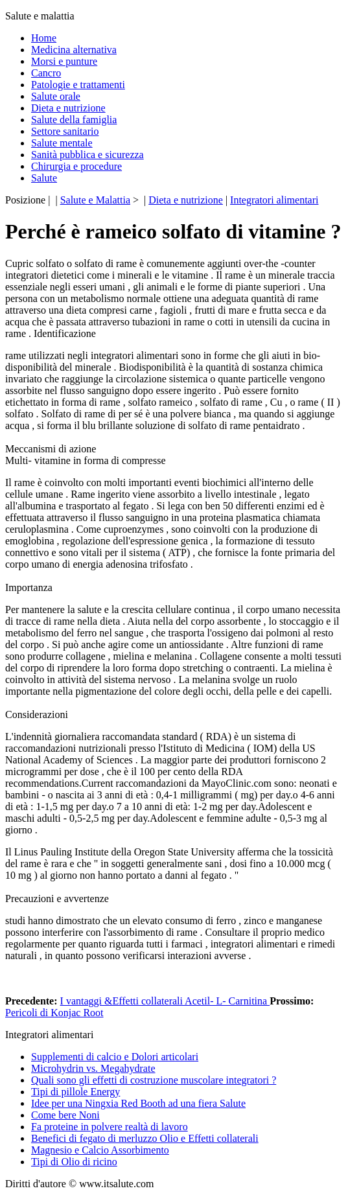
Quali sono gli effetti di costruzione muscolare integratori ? (153, 1079)
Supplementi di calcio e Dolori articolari (114, 1056)
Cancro (46, 72)
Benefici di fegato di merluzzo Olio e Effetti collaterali (145, 1138)
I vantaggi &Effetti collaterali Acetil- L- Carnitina (165, 1000)
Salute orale (55, 96)
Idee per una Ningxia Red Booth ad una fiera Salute (138, 1103)
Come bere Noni (65, 1114)
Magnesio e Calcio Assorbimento (100, 1149)
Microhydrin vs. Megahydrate (93, 1068)
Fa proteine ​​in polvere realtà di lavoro (109, 1126)
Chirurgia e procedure (76, 166)
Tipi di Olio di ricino (74, 1161)
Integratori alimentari (274, 199)
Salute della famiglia (74, 119)
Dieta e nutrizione (68, 107)
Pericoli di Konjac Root (54, 1012)
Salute (44, 177)
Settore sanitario (65, 131)
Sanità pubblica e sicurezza (87, 154)
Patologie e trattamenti (78, 84)
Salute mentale (62, 142)
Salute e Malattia (95, 199)
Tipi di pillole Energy (75, 1091)
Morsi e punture (64, 61)
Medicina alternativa (74, 49)
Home (43, 37)
